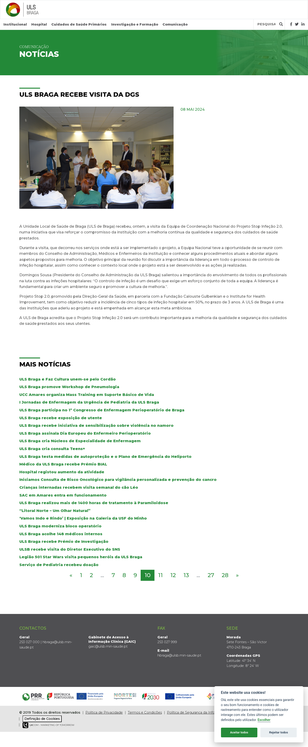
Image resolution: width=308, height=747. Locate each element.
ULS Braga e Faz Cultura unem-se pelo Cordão (67, 379)
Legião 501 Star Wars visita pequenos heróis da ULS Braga (80, 557)
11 (160, 575)
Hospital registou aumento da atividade (61, 472)
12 (173, 575)
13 (186, 575)
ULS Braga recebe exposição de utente (60, 418)
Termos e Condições (145, 712)
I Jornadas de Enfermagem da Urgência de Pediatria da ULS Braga (89, 402)
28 (225, 575)
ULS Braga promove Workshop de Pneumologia (69, 387)
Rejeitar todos (278, 732)
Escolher (264, 720)
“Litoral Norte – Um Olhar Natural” (54, 511)
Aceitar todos (239, 732)
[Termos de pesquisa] (266, 24)
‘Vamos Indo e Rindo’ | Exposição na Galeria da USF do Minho (83, 518)
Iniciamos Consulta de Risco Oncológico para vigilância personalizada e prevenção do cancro (118, 479)
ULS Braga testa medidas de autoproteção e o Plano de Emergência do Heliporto (105, 456)
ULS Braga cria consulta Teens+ (52, 449)
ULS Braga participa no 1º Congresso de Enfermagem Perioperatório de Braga (101, 410)
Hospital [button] (39, 24)
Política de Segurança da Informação (197, 712)
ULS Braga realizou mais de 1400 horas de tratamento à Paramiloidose (93, 503)
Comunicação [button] (175, 24)
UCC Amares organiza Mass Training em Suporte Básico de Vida (86, 394)
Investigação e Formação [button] (134, 24)
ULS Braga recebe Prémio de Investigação (63, 541)
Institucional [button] (15, 24)
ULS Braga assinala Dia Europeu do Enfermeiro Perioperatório (85, 433)
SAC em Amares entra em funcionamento (63, 495)
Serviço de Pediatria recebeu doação (59, 565)
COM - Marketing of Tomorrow (48, 725)
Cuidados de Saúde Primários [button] (79, 24)
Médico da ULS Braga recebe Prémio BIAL (63, 464)
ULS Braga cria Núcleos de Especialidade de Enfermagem (80, 441)
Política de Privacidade (104, 712)
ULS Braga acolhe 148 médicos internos (60, 534)
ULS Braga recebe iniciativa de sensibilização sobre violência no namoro (96, 425)
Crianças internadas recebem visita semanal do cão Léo (78, 487)
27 (211, 575)
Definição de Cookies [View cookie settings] (42, 719)
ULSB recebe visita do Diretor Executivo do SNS (69, 549)
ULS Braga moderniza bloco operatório (60, 526)
